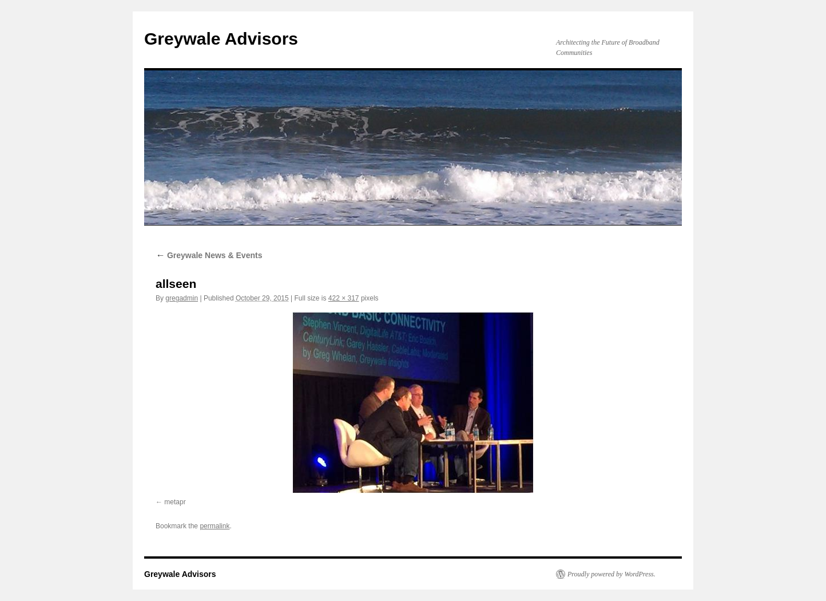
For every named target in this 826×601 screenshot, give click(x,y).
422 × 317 (343, 298)
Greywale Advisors (221, 38)
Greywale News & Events (209, 255)
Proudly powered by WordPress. (611, 574)
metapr (174, 502)
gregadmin (181, 298)
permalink (214, 526)
